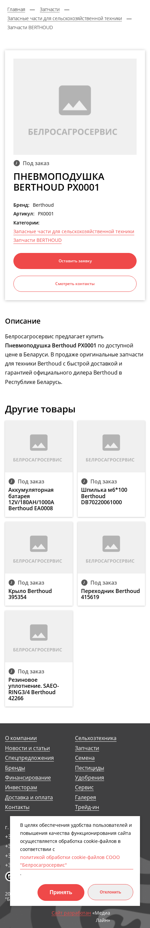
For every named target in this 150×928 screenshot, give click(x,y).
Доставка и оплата (29, 797)
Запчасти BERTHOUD (37, 240)
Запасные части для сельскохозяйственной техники (73, 231)
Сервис (84, 787)
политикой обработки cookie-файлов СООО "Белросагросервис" (70, 861)
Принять (61, 892)
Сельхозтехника (96, 738)
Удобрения (89, 778)
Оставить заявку (75, 261)
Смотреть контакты (75, 283)
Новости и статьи (27, 748)
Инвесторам (21, 787)
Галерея (85, 797)
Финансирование (28, 778)
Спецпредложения (29, 758)
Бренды (15, 768)
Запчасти (87, 748)
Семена (85, 758)
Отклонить (110, 892)
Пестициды (89, 768)
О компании (21, 738)
